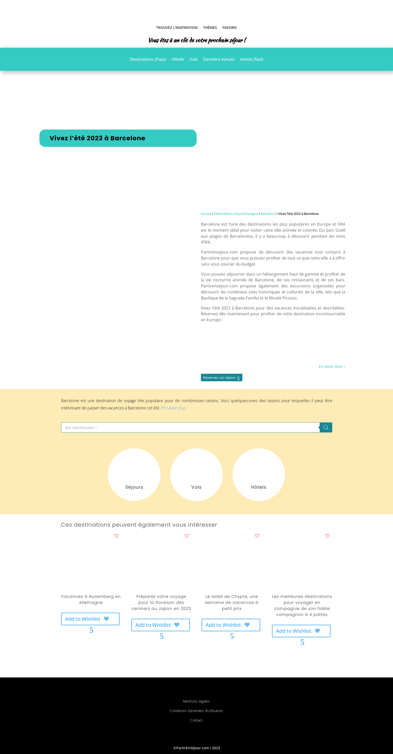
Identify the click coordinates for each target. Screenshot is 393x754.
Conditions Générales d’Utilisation (196, 710)
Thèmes (210, 27)
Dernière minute (219, 59)
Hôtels (178, 59)
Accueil (206, 213)
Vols (194, 59)
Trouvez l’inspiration (177, 27)
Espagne (251, 213)
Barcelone (268, 213)
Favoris (229, 27)
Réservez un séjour (219, 377)
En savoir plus (173, 408)
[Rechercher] (326, 427)
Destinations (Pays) (148, 59)
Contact (196, 720)
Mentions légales (196, 701)
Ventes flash (251, 59)
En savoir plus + (332, 366)
